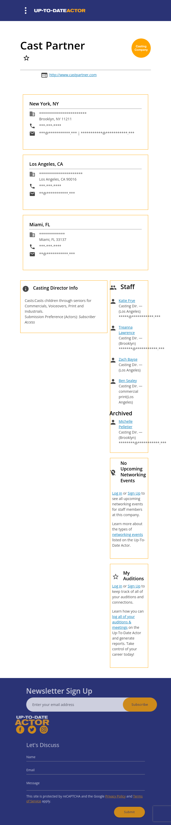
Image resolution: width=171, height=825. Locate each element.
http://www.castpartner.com (72, 74)
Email (40, 771)
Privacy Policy (110, 793)
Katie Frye (127, 300)
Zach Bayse (128, 359)
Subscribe (150, 704)
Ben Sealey (128, 380)
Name (40, 761)
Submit (121, 806)
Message (42, 782)
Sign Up (134, 493)
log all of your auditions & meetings (123, 622)
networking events (127, 534)
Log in (117, 493)
